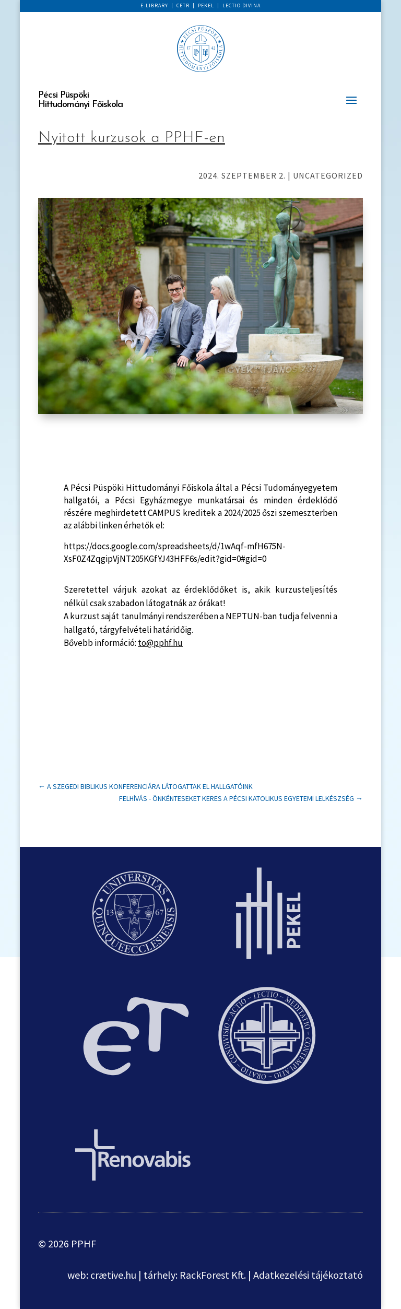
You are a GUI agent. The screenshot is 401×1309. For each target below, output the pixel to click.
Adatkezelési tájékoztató (308, 1274)
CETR (183, 5)
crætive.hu (113, 1274)
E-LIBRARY (154, 5)
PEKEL (206, 5)
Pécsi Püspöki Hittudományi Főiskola (80, 100)
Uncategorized (328, 175)
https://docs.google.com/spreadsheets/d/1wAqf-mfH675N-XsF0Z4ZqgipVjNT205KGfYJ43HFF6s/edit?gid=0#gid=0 (175, 552)
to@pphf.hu (160, 642)
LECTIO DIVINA (241, 5)
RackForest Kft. (213, 1274)
